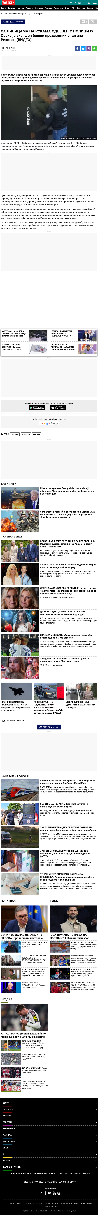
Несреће (39, 14)
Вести (3, 8)
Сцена (27, 1182)
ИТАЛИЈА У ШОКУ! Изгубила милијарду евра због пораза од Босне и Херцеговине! (66, 636)
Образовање (39, 1182)
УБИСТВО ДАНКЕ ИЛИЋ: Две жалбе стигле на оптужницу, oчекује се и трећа (64, 805)
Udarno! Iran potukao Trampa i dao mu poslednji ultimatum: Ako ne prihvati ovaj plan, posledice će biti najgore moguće (67, 491)
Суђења (31, 14)
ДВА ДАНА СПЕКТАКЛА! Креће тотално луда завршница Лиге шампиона (34, 1070)
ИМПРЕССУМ (33, 1204)
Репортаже (58, 8)
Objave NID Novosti (51, 1206)
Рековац (36, 434)
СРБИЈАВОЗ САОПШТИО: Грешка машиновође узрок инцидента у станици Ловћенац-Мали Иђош (68, 782)
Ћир (74, 3)
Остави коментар (49, 727)
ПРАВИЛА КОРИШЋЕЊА (82, 1204)
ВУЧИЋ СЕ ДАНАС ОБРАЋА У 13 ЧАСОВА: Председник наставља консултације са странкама (22, 938)
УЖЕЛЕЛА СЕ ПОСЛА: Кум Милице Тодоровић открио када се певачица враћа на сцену (68, 566)
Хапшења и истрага (17, 14)
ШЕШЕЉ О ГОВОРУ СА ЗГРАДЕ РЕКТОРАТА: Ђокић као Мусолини (34, 944)
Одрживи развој (50, 1167)
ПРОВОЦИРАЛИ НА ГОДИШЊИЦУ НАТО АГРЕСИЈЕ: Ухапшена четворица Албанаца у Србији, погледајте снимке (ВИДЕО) (49, 707)
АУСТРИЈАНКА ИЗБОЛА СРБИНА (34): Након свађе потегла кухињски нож (14, 333)
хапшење (15, 434)
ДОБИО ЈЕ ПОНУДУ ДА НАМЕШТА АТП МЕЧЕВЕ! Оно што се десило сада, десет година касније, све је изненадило (82, 972)
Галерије (52, 1182)
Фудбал (6, 999)
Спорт (67, 8)
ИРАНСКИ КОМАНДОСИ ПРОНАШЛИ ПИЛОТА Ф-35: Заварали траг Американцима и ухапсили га (15, 706)
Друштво (11, 8)
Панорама (80, 8)
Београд (90, 8)
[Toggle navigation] (94, 2)
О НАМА (11, 1204)
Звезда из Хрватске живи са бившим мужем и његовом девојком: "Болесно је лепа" (64, 660)
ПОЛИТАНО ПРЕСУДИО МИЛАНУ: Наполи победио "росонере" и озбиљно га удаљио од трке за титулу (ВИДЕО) (33, 1044)
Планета (48, 8)
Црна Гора (62, 1173)
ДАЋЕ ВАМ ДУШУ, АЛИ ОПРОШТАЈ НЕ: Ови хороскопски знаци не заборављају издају (62, 613)
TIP (73, 8)
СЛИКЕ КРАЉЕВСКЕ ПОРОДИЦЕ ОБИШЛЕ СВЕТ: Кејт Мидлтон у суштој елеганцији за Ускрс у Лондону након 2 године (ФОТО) (67, 544)
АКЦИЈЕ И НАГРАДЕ (62, 1204)
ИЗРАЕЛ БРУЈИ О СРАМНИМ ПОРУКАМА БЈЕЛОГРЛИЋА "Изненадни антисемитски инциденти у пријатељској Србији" (33, 972)
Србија (52, 1173)
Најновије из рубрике (15, 776)
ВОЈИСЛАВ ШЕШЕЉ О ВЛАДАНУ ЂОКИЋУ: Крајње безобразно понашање (33, 985)
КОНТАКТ (21, 1204)
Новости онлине (8, 48)
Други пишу (8, 483)
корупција (26, 434)
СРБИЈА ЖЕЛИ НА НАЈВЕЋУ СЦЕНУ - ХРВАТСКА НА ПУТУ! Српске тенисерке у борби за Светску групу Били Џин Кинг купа (82, 986)
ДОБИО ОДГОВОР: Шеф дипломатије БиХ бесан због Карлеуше (80, 705)
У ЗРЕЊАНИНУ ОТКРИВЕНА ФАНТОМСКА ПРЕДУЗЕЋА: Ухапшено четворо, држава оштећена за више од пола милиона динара (67, 877)
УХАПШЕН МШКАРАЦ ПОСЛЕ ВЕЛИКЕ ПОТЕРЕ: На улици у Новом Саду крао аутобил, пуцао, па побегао (68, 828)
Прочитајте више (12, 536)
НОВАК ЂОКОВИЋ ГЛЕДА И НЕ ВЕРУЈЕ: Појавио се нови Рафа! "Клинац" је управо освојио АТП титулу (83, 945)
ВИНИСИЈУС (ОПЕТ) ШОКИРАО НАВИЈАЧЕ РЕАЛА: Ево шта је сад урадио (34, 1056)
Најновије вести (67, 1182)
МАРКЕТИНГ (46, 1204)
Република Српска (80, 1173)
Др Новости (40, 1173)
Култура (50, 1161)
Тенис (54, 900)
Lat (70, 3)
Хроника (20, 8)
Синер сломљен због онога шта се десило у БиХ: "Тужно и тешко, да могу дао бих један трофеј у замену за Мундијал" (83, 959)
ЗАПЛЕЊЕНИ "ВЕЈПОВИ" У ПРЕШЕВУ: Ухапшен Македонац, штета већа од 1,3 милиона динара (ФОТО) (65, 854)
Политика (8, 900)
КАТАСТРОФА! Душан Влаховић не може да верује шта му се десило (23, 1035)
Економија (39, 8)
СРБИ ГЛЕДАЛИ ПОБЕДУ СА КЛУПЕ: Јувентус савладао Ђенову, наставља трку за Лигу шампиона (35, 1084)
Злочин (4, 14)
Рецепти (29, 8)
